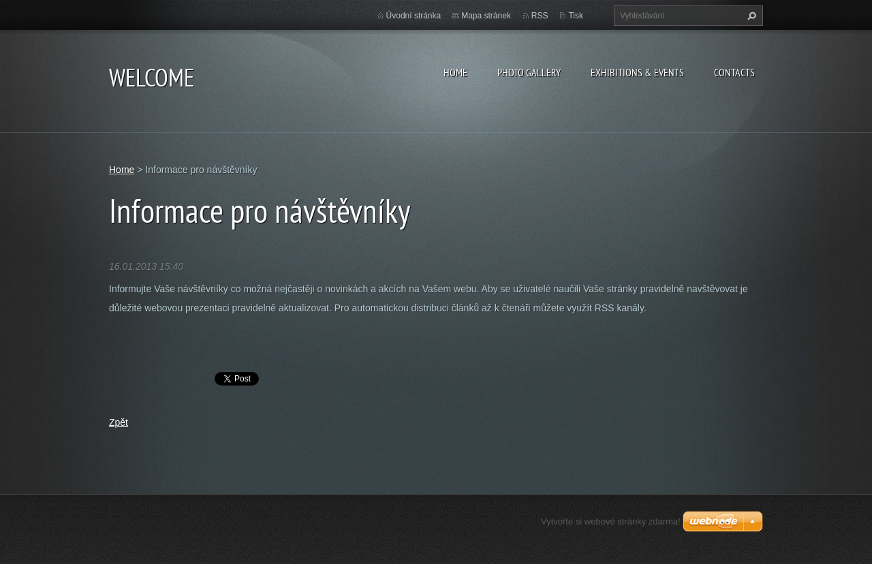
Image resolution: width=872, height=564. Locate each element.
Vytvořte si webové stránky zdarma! (611, 521)
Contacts (734, 72)
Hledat (750, 15)
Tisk (575, 15)
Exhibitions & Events (637, 72)
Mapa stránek (486, 15)
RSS (539, 15)
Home (455, 72)
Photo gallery (529, 72)
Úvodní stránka (413, 15)
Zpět (118, 422)
